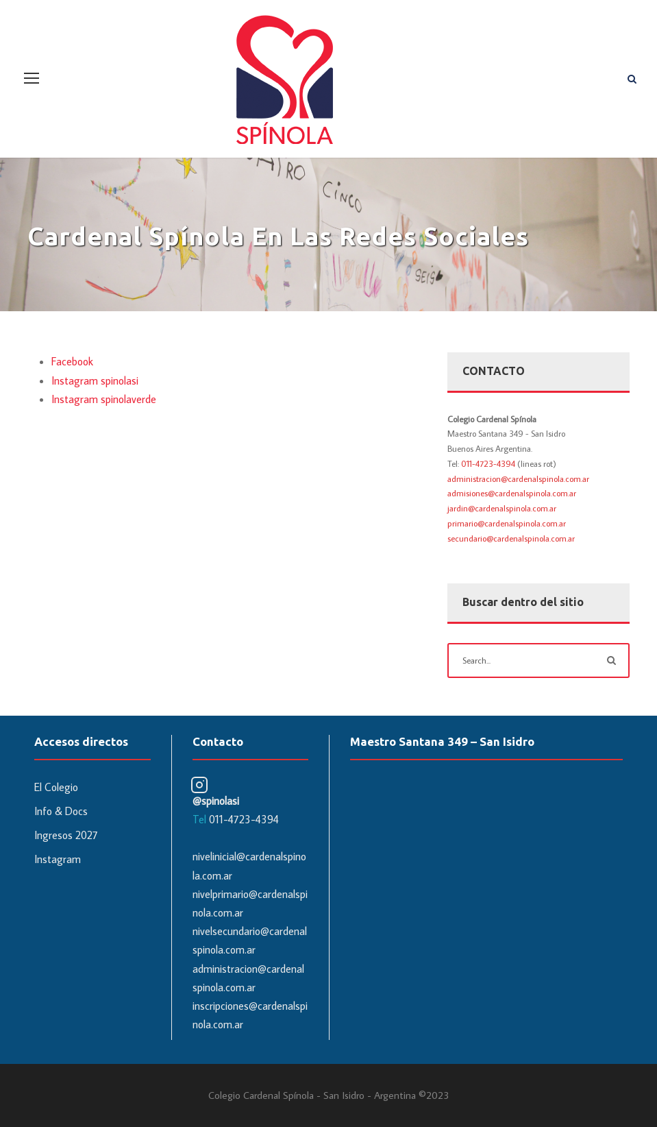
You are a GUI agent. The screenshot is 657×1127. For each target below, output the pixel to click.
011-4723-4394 (488, 463)
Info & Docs (61, 811)
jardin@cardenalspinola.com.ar (501, 507)
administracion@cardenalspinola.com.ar (518, 478)
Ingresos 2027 (66, 835)
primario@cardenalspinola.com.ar (506, 523)
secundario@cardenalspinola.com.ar (511, 538)
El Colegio (56, 787)
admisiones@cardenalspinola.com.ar (511, 492)
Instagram (57, 859)
